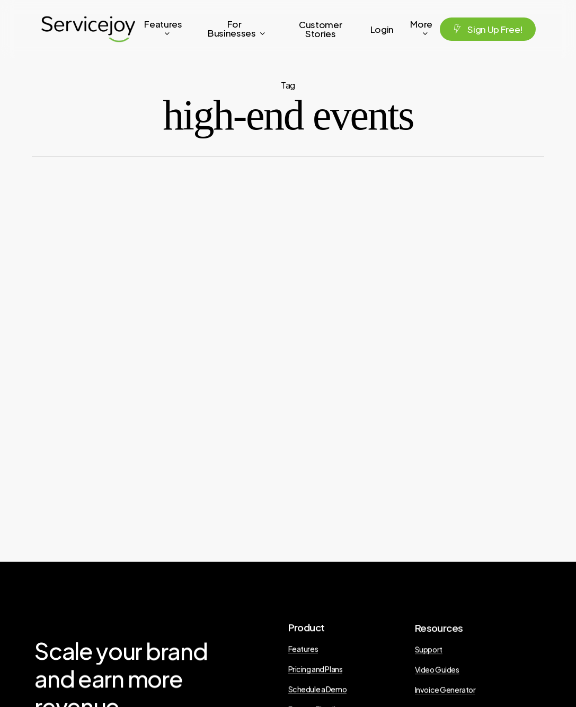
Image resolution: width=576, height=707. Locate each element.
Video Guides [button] (437, 673)
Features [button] (303, 651)
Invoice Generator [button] (445, 693)
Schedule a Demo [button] (317, 691)
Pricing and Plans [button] (315, 671)
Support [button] (428, 653)
